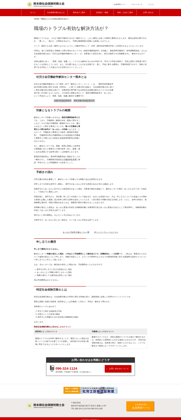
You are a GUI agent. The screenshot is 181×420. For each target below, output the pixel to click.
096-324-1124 (73, 368)
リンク (151, 4)
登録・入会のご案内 (125, 13)
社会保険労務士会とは (56, 13)
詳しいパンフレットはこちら (106, 233)
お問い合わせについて (119, 369)
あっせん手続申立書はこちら (75, 233)
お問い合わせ (148, 13)
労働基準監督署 (69, 160)
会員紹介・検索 (102, 13)
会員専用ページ (119, 4)
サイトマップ (137, 4)
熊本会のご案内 (78, 13)
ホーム (33, 13)
